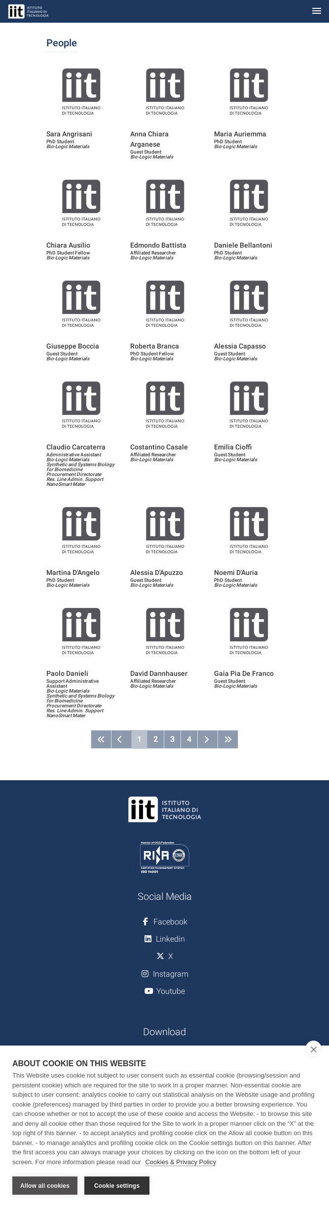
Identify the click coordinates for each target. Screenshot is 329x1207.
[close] (313, 1049)
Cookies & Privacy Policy (180, 1162)
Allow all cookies (45, 1185)
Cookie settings (117, 1185)
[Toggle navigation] (316, 11)
